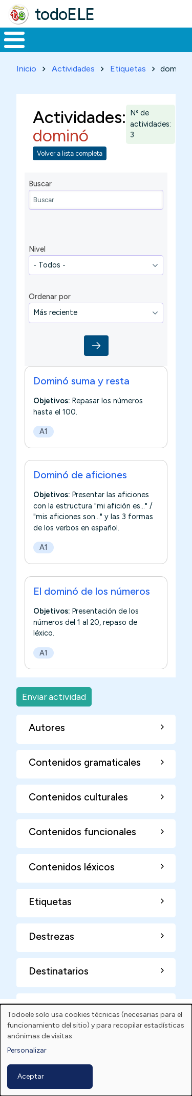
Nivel (37, 249)
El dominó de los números (91, 591)
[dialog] (96, 1050)
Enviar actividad (54, 696)
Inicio (26, 69)
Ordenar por (50, 296)
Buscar (40, 183)
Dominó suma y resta (81, 381)
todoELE (65, 14)
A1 (43, 431)
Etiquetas (128, 69)
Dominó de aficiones (80, 475)
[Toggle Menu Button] (14, 40)
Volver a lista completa (69, 153)
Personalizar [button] (27, 1050)
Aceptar (30, 1076)
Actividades (73, 69)
